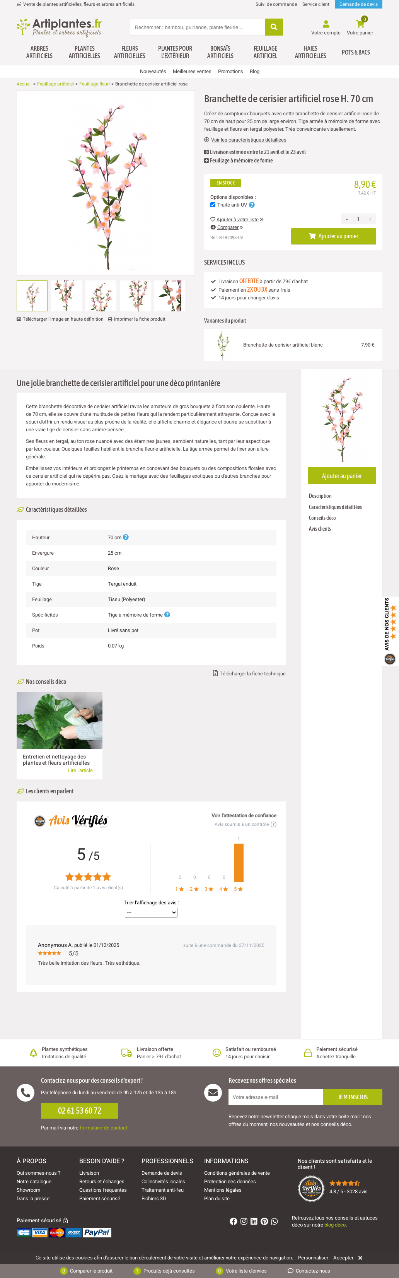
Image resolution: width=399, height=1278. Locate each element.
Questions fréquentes (103, 1190)
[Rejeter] (359, 1258)
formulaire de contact (103, 1127)
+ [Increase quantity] (370, 219)
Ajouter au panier (333, 235)
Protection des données (230, 1181)
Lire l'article (80, 770)
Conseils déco (322, 518)
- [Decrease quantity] (347, 219)
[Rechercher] (274, 28)
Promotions (230, 71)
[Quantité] (358, 219)
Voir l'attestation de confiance (243, 815)
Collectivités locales (163, 1181)
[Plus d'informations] (126, 537)
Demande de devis (358, 4)
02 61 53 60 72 (79, 1110)
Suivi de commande (276, 4)
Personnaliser (313, 1258)
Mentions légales (223, 1190)
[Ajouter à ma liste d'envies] (25, 109)
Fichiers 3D (154, 1198)
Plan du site (217, 1198)
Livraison (89, 1173)
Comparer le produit (86, 1271)
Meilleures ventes (192, 71)
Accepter (343, 1258)
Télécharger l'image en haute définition (63, 319)
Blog (254, 71)
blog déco (335, 1224)
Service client (315, 4)
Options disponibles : (233, 197)
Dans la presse (33, 1198)
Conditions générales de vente (237, 1173)
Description (320, 496)
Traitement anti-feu (163, 1190)
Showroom (28, 1190)
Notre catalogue (34, 1181)
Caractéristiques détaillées (335, 507)
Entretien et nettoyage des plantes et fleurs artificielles (56, 760)
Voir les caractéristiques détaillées (245, 140)
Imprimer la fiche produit (139, 319)
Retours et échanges (101, 1181)
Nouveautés (153, 71)
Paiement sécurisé (99, 1198)
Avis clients (320, 529)
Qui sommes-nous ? (38, 1173)
